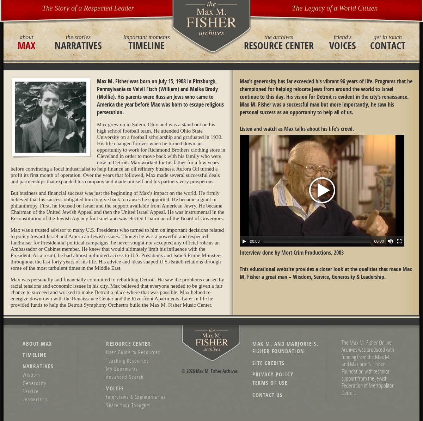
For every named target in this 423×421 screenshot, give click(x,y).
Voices (342, 42)
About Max (37, 343)
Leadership (35, 399)
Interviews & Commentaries (136, 396)
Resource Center (279, 42)
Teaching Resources (127, 360)
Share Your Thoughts (128, 405)
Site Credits (268, 363)
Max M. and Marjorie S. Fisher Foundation (285, 347)
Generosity (34, 383)
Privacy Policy (272, 374)
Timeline (146, 42)
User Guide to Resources (133, 352)
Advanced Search (125, 376)
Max (26, 42)
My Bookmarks (122, 368)
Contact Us (267, 395)
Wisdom (31, 374)
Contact (387, 42)
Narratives (78, 42)
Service (31, 391)
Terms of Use (269, 383)
